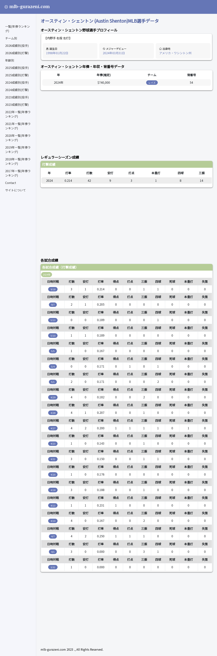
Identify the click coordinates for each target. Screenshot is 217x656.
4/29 (53, 397)
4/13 (53, 505)
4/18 (53, 490)
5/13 (53, 320)
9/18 (53, 289)
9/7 (53, 304)
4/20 (53, 474)
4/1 (53, 552)
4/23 (53, 443)
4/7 (53, 536)
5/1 (53, 382)
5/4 (53, 366)
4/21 (53, 459)
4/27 (53, 428)
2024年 (46, 274)
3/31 (53, 567)
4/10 (53, 521)
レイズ (152, 82)
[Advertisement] (127, 120)
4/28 (53, 413)
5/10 (53, 335)
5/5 (53, 351)
